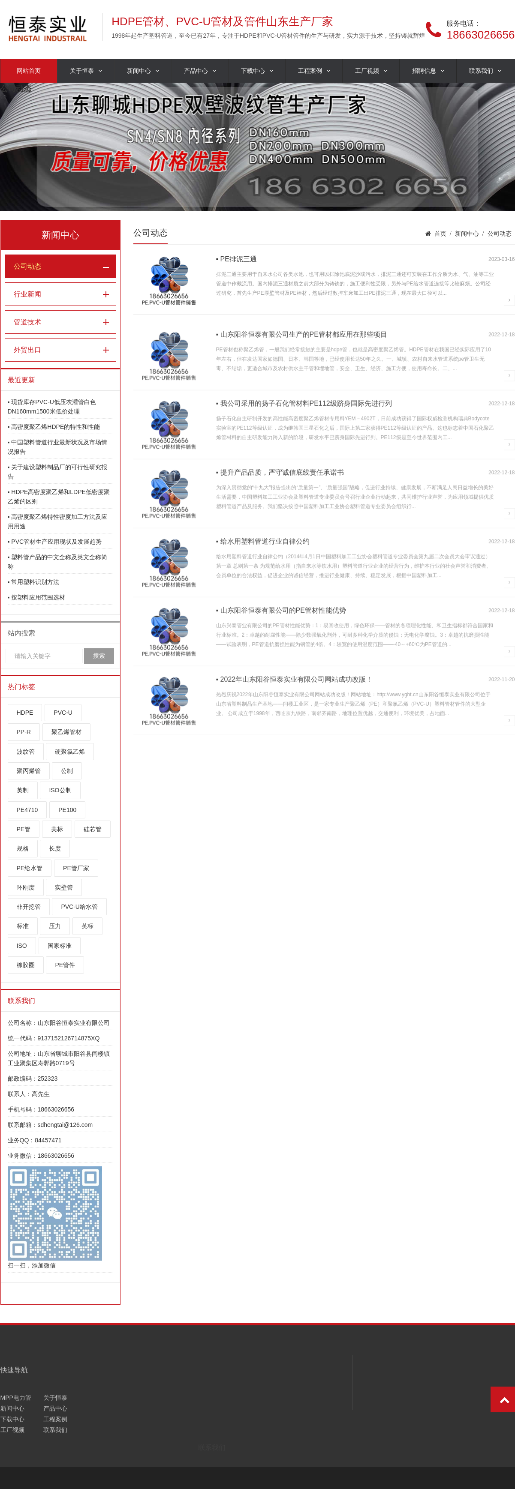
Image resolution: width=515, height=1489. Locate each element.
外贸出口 (27, 350)
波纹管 (26, 751)
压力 (55, 926)
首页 (440, 234)
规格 (23, 848)
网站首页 (29, 70)
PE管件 (65, 965)
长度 (55, 848)
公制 (67, 770)
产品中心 (200, 71)
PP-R (24, 731)
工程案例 (314, 71)
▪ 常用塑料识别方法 (34, 581)
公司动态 (27, 266)
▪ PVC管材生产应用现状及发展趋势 (55, 541)
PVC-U (63, 712)
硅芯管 (93, 829)
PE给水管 (30, 868)
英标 (87, 926)
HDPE (25, 712)
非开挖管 (29, 906)
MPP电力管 (15, 1437)
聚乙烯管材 (66, 731)
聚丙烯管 (29, 770)
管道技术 (27, 322)
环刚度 (26, 887)
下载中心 (257, 71)
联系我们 (485, 71)
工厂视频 (371, 71)
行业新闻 (27, 294)
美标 (57, 829)
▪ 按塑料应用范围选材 (37, 597)
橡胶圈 (26, 965)
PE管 (24, 829)
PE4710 (27, 809)
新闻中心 (143, 71)
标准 (23, 926)
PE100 (67, 809)
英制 (23, 790)
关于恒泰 (86, 71)
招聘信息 (428, 71)
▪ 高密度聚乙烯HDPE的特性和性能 (54, 426)
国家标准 (60, 945)
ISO (22, 945)
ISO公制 (60, 790)
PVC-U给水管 (79, 906)
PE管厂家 (76, 868)
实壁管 (64, 887)
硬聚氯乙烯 (70, 751)
